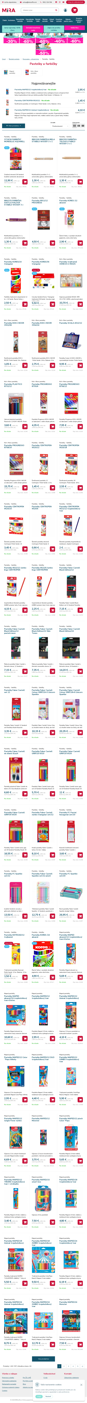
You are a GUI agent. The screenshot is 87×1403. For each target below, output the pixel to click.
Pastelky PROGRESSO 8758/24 (14, 446)
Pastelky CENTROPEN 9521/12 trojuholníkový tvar (69, 508)
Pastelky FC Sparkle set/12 (13, 875)
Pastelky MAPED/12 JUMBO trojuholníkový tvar (69, 1059)
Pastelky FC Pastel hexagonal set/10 (67, 813)
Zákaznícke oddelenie (71, 1378)
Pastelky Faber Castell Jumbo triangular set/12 (42, 813)
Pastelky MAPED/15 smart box (41, 1180)
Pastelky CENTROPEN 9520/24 (14, 507)
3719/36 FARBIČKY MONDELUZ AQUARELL (14, 140)
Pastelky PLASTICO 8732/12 (13, 385)
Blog (24, 1384)
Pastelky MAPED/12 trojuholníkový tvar (31, 89)
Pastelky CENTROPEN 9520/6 (42, 507)
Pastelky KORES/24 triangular (13, 263)
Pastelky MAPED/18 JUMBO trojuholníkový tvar (41, 1243)
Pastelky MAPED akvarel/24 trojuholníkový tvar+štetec (15, 998)
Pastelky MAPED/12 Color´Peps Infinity (15, 1058)
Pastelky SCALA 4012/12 (70, 323)
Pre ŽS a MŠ (27, 1378)
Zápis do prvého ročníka (53, 29)
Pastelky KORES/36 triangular (40, 263)
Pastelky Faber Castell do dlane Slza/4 (14, 752)
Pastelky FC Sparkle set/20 (68, 875)
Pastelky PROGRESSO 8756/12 (69, 385)
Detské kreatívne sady (33, 29)
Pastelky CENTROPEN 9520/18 (69, 446)
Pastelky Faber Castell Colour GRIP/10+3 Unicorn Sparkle (43, 692)
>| (82, 1366)
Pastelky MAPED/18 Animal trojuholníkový (14, 1242)
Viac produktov (43, 1359)
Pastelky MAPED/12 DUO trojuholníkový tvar (43, 1058)
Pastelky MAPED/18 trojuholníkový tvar (68, 1180)
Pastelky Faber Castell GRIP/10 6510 (42, 752)
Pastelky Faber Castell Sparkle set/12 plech (42, 875)
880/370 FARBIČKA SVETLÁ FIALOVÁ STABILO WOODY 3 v (13, 202)
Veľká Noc (75, 28)
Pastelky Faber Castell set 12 (14, 691)
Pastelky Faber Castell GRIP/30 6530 (14, 813)
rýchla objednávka (10, 2)
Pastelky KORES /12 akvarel (68, 201)
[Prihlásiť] (65, 10)
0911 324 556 (47, 2)
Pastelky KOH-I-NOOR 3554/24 (42, 324)
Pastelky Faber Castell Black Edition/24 (69, 630)
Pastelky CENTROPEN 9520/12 (27, 100)
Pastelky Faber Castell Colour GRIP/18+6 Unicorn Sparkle (71, 692)
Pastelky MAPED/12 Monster (41, 1119)
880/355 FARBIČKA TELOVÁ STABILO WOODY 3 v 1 (68, 141)
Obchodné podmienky (9, 1381)
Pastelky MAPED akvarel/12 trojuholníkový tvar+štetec (70, 937)
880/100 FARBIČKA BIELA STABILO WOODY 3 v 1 (43, 140)
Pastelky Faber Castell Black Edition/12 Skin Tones (42, 631)
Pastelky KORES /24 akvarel (41, 936)
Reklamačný (6, 1384)
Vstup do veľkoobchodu (75, 2)
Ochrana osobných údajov (10, 1387)
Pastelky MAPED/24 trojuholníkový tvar (68, 1242)
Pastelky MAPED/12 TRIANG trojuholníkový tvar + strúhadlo (14, 1181)
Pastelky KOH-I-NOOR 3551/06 (14, 324)
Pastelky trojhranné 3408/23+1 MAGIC (68, 263)
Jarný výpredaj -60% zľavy (12, 29)
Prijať (39, 1396)
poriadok (13, 1384)
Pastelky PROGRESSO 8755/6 (42, 385)
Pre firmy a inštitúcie (29, 1381)
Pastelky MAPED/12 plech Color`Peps (71, 1119)
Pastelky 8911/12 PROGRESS (40, 201)
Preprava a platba (8, 1378)
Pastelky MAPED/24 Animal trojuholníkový (14, 1303)
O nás (45, 1378)
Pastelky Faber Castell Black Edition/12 (69, 569)
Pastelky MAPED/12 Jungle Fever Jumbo (13, 1119)
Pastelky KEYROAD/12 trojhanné (14, 936)
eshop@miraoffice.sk (30, 2)
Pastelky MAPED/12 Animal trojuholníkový (32, 110)
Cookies (4, 1391)
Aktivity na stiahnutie (30, 1387)
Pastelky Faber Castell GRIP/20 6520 (69, 752)
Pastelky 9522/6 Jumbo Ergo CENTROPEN (42, 569)
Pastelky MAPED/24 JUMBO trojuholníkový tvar (41, 1304)
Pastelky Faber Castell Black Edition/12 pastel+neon (14, 631)
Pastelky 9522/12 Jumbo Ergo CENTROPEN (15, 569)
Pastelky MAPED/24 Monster (68, 1303)
